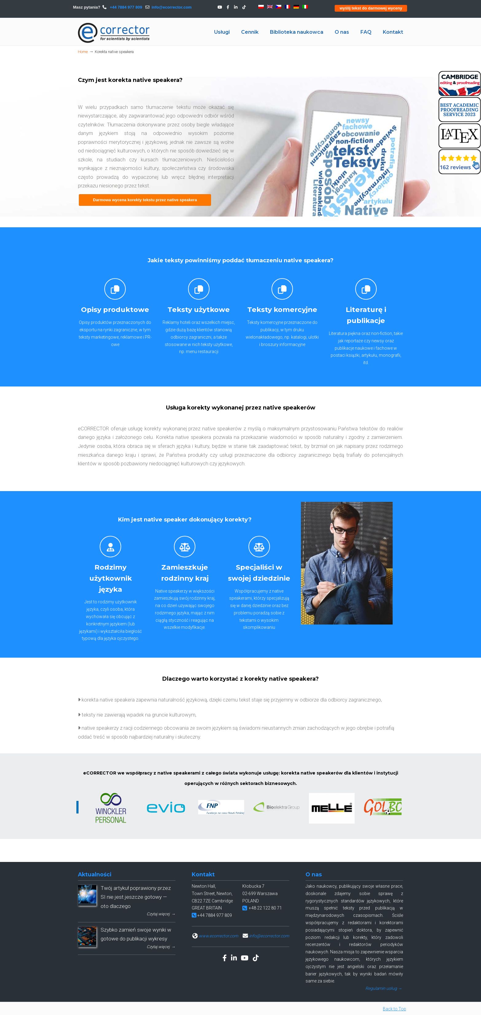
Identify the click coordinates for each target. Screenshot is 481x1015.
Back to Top (394, 1008)
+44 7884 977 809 (125, 7)
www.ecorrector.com (218, 935)
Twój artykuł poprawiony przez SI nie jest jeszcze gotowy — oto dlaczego (136, 897)
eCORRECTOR (114, 33)
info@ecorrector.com (171, 7)
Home (83, 51)
